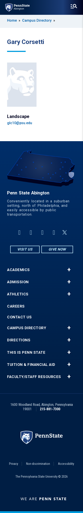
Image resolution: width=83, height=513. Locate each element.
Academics (18, 270)
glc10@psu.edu (19, 123)
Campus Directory (37, 20)
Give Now (57, 249)
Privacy (13, 464)
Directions (18, 340)
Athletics (18, 294)
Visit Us (25, 249)
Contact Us (19, 317)
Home (12, 20)
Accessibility (66, 464)
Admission (18, 282)
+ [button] (69, 269)
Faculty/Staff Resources (34, 377)
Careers (16, 306)
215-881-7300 (50, 409)
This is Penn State (26, 352)
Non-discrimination (38, 464)
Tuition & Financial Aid (31, 365)
